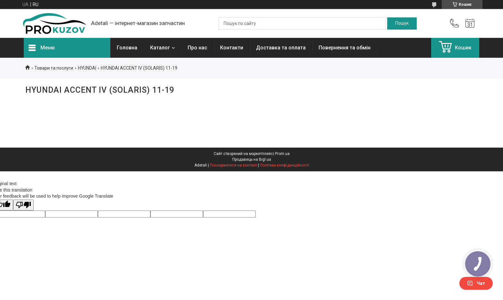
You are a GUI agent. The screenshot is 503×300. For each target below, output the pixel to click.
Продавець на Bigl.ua (251, 159)
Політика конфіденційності (284, 165)
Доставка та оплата (281, 48)
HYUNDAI (87, 68)
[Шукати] (402, 23)
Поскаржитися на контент (233, 165)
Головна (127, 48)
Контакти (231, 48)
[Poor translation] (23, 205)
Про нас (197, 48)
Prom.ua (282, 153)
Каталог (160, 48)
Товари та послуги (53, 68)
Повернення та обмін (345, 48)
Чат (476, 283)
